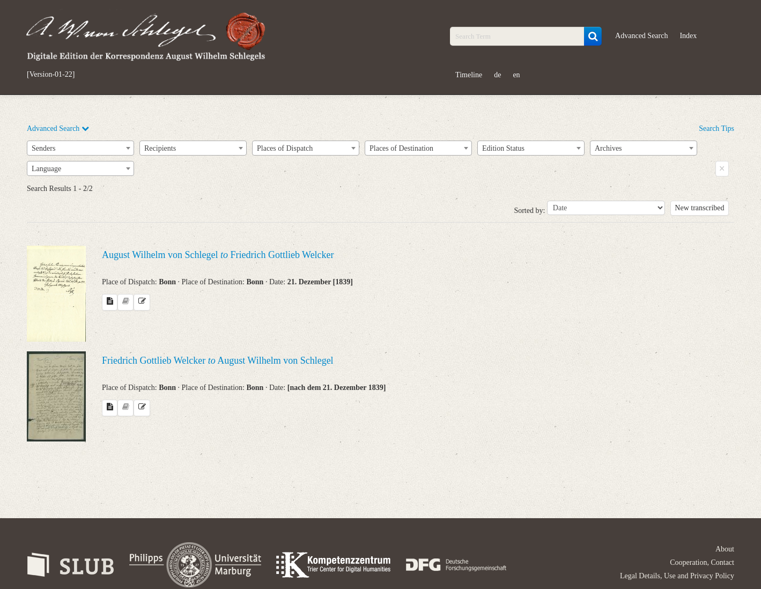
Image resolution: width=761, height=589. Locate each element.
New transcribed (699, 208)
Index (688, 36)
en (516, 75)
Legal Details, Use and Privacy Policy (677, 576)
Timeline (468, 75)
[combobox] (80, 148)
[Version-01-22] (51, 74)
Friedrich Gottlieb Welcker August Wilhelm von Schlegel (218, 360)
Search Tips (716, 128)
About (724, 549)
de (497, 75)
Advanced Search (641, 36)
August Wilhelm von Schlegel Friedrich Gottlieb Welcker (218, 254)
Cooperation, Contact (702, 562)
